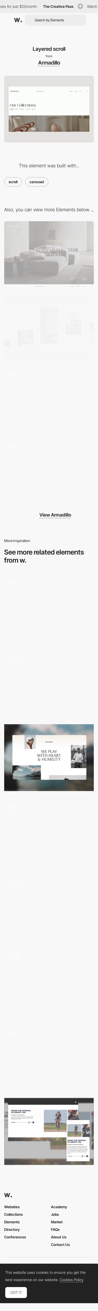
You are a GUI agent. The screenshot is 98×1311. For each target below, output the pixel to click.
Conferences (15, 1237)
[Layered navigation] (49, 399)
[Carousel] (49, 608)
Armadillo (49, 62)
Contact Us (60, 1244)
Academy (59, 1207)
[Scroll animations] (49, 832)
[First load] (49, 471)
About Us (58, 1237)
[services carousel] (49, 982)
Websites (12, 1207)
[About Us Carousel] (49, 1131)
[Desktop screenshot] (49, 254)
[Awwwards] (18, 20)
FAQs (55, 1229)
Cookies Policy (71, 1280)
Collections (13, 1214)
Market (57, 1222)
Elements (12, 1222)
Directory (12, 1229)
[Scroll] (49, 1056)
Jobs (55, 1214)
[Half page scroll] (49, 907)
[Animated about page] (49, 757)
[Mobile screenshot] (49, 327)
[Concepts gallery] (49, 683)
